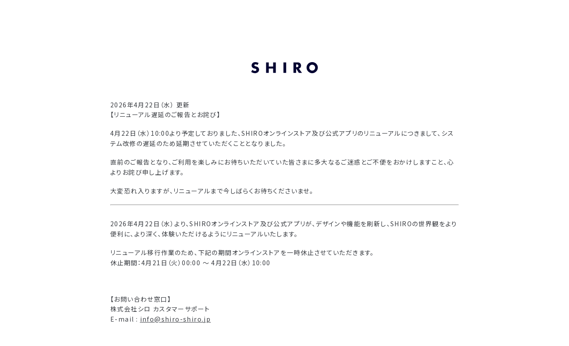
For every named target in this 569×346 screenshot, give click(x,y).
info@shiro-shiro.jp (175, 319)
